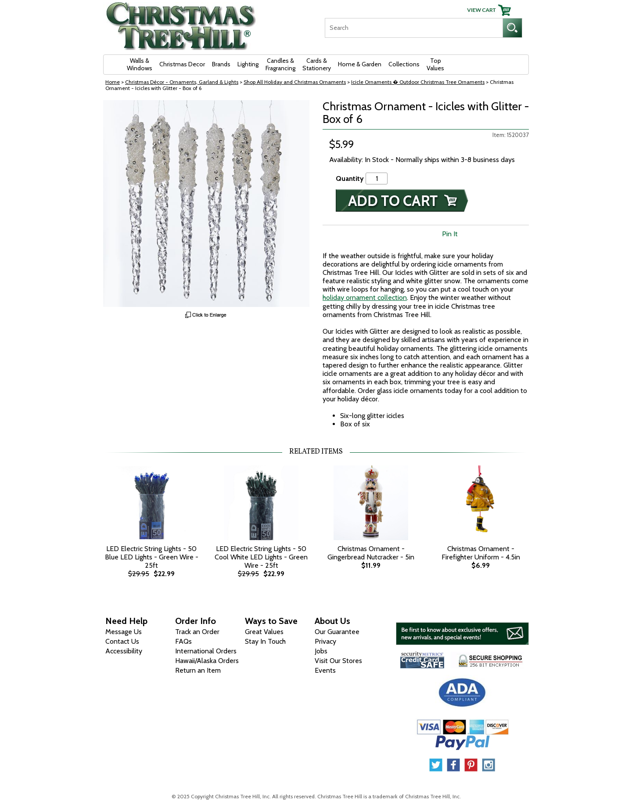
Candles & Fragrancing (280, 64)
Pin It (450, 234)
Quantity (350, 178)
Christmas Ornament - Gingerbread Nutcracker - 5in (370, 552)
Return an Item (198, 670)
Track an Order (197, 631)
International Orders (206, 651)
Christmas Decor (182, 64)
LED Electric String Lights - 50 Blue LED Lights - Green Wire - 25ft (151, 557)
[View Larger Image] (206, 203)
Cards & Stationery (316, 64)
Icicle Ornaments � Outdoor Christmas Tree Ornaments (418, 82)
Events (325, 670)
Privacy (325, 641)
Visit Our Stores (338, 660)
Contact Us (122, 641)
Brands (221, 64)
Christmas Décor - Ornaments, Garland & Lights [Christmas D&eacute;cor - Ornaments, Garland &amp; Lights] (181, 82)
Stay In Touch (265, 641)
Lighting (248, 64)
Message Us (123, 631)
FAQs (183, 641)
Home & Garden (359, 64)
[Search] (414, 28)
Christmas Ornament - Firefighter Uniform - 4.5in (481, 552)
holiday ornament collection (365, 297)
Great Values (264, 631)
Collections (404, 64)
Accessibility (123, 651)
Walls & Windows (139, 64)
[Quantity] (377, 178)
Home (112, 82)
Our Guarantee (337, 631)
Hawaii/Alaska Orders (207, 660)
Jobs (321, 651)
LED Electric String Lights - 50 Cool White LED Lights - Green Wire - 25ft (261, 557)
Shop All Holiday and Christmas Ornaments (295, 82)
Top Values (435, 64)
